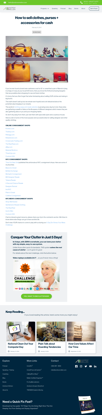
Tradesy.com (10, 132)
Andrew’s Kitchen (8, 386)
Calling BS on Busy (32, 374)
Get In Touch (94, 8)
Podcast (63, 8)
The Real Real (10, 208)
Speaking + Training (8, 370)
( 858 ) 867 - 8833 (56, 366)
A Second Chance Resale (14, 183)
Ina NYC (8, 189)
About (83, 8)
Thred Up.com (10, 153)
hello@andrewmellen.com (58, 370)
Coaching (5, 374)
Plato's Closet (10, 192)
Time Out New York (12, 162)
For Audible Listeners (33, 382)
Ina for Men (9, 211)
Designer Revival (11, 186)
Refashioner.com (11, 138)
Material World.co (12, 150)
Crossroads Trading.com (14, 141)
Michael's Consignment (14, 174)
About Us (5, 390)
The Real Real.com (12, 144)
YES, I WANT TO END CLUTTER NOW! (36, 296)
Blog (70, 8)
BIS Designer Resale (12, 177)
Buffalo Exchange (12, 171)
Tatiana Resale (11, 180)
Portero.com (10, 128)
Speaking (55, 8)
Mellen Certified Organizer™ (35, 378)
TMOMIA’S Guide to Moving (35, 390)
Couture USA (10, 156)
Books (76, 8)
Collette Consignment (13, 196)
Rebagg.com (10, 135)
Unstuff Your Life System (34, 370)
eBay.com (9, 147)
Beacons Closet (11, 168)
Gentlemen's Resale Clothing (15, 205)
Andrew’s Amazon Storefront (35, 386)
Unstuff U (30, 366)
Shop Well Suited (11, 202)
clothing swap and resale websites (26, 107)
